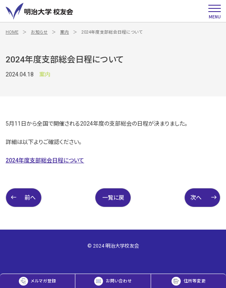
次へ (203, 197)
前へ (23, 197)
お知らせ (39, 32)
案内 (64, 32)
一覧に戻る (113, 200)
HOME (12, 32)
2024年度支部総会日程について (45, 160)
